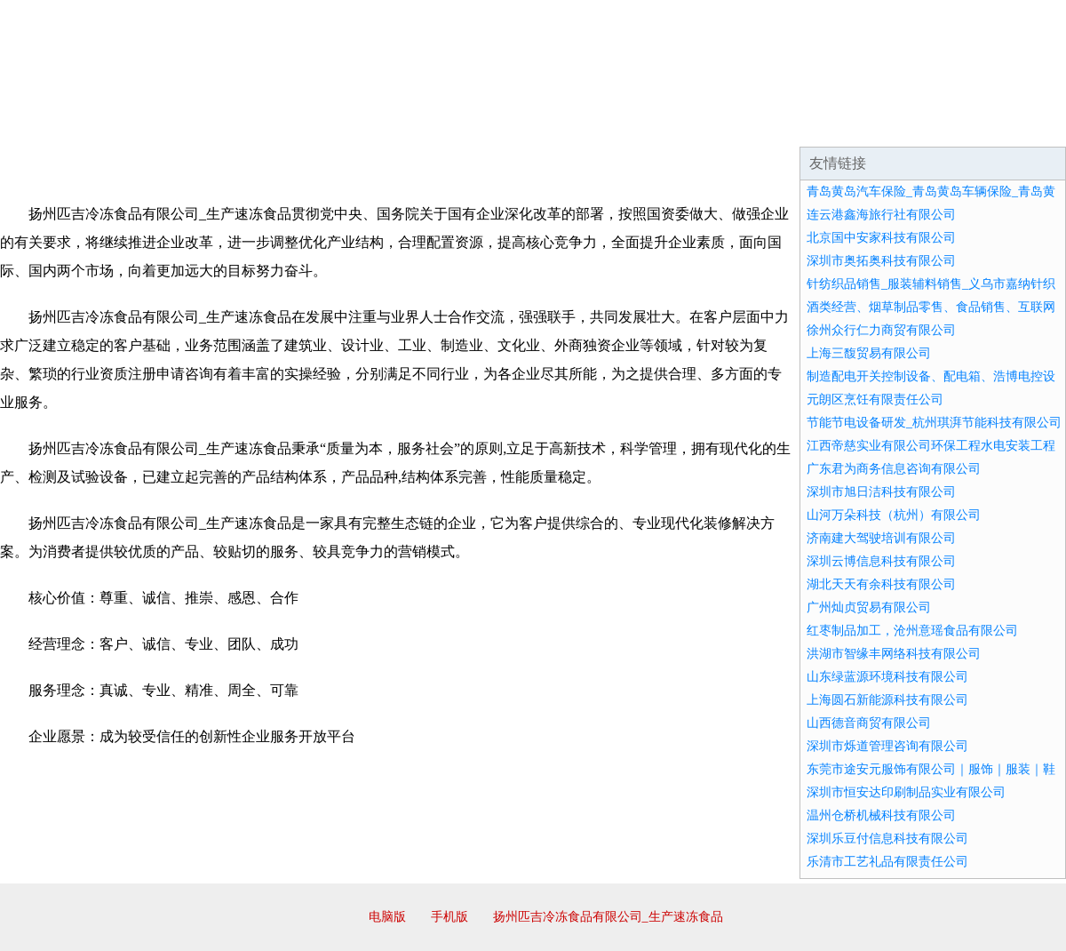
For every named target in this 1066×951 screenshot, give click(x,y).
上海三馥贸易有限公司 (869, 353)
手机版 (449, 916)
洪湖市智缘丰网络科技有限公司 (894, 653)
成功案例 (483, 124)
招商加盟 (590, 124)
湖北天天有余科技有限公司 (881, 584)
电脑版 (387, 916)
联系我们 (803, 124)
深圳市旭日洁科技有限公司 (881, 492)
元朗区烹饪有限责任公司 (875, 399)
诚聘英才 (696, 124)
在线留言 (1016, 124)
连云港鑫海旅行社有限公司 (881, 214)
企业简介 (163, 124)
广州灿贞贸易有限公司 (869, 607)
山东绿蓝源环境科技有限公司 (887, 676)
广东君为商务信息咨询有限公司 (894, 469)
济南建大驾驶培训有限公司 (881, 538)
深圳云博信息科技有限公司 (881, 561)
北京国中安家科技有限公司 (881, 237)
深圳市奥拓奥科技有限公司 (881, 261)
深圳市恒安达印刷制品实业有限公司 (906, 792)
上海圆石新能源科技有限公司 (887, 700)
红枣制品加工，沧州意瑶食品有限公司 (912, 630)
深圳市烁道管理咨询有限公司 (887, 746)
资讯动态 (909, 124)
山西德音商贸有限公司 (869, 723)
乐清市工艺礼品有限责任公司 (887, 861)
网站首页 (57, 124)
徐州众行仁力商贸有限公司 (881, 330)
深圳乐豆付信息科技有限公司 (887, 838)
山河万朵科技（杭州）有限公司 (894, 515)
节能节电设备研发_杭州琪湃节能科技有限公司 (934, 422)
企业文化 (270, 124)
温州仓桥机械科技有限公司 (881, 815)
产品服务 (376, 124)
